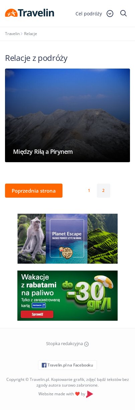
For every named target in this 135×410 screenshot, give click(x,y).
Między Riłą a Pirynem (43, 151)
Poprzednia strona (34, 190)
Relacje (30, 33)
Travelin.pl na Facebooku (67, 365)
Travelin (12, 33)
